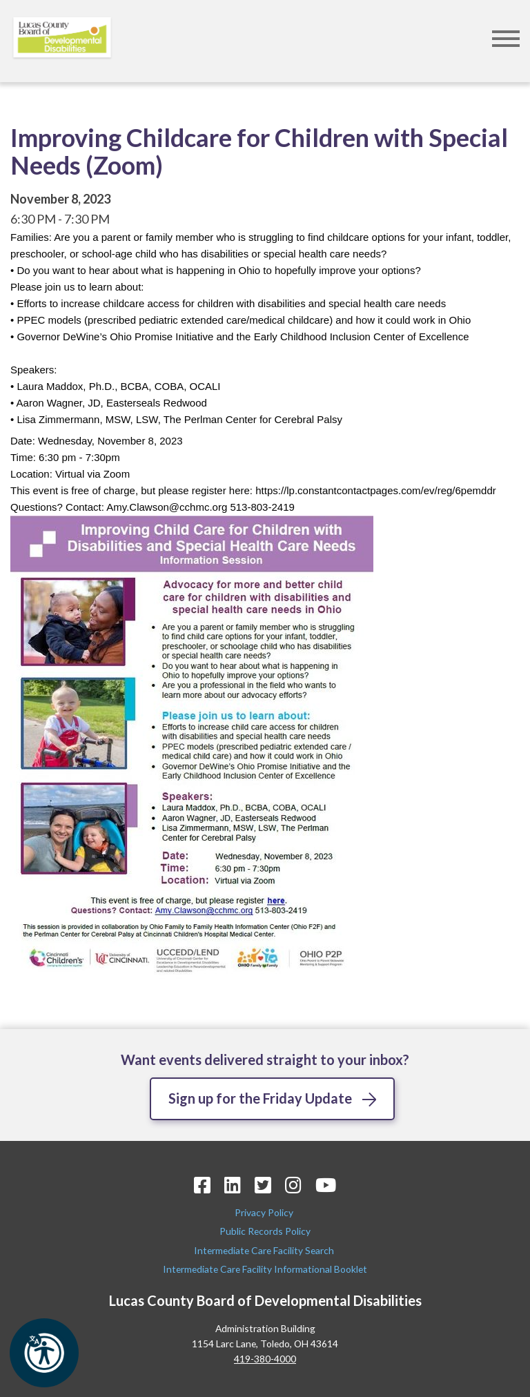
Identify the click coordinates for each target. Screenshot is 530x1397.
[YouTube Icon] (325, 1185)
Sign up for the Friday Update (260, 1098)
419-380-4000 (265, 1359)
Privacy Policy (265, 1212)
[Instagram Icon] (293, 1185)
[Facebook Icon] (202, 1185)
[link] (375, 490)
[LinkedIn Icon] (232, 1185)
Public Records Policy (265, 1232)
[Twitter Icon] (263, 1185)
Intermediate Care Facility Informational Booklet (265, 1269)
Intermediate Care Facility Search (265, 1250)
